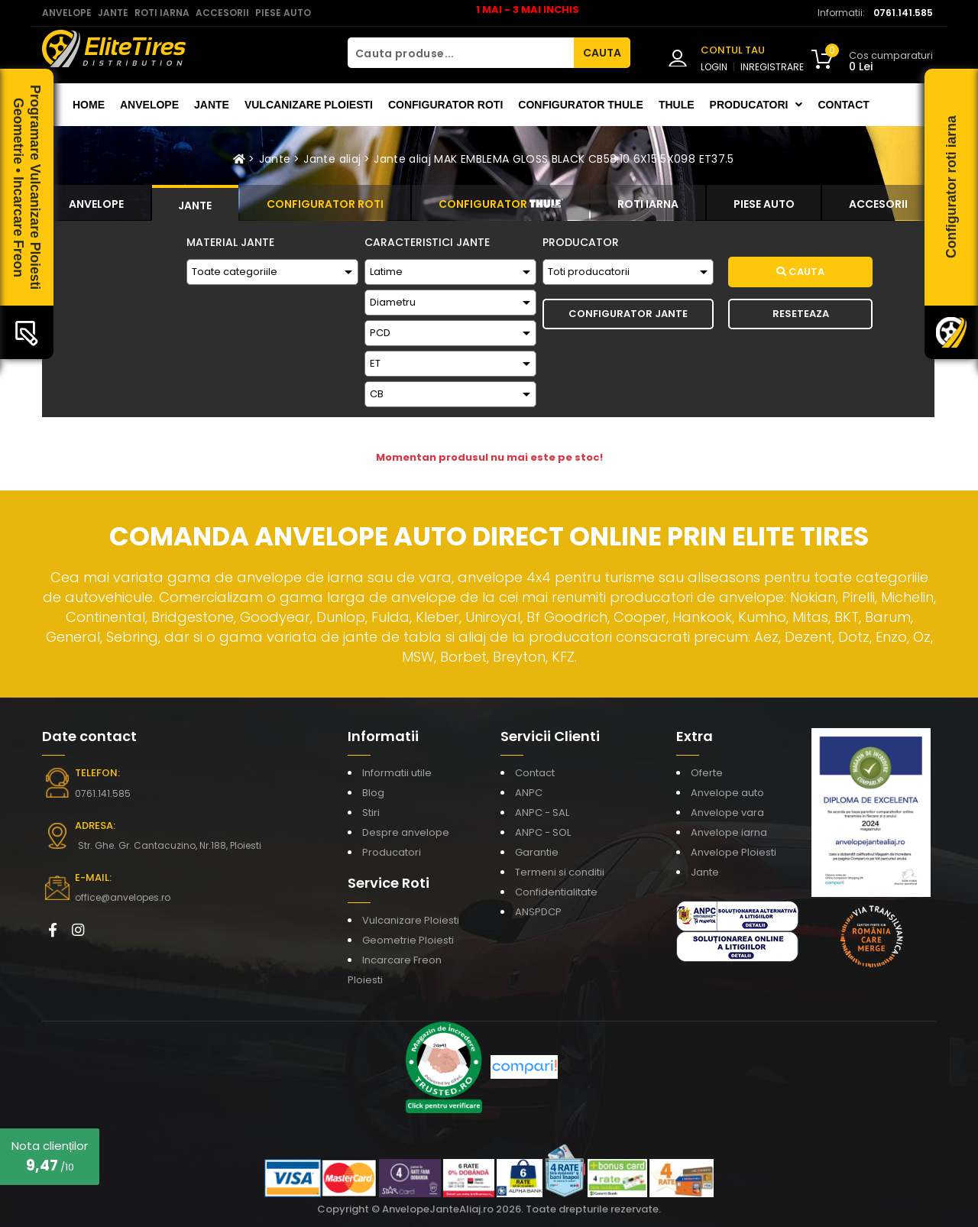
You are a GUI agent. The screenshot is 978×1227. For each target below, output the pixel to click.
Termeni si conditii (559, 872)
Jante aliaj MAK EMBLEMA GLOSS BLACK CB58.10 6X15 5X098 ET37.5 (554, 159)
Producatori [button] (756, 105)
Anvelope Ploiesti (733, 852)
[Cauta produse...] (461, 52)
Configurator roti (445, 105)
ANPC (528, 792)
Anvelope (149, 105)
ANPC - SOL (543, 832)
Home (89, 105)
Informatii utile (397, 773)
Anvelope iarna (729, 832)
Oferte (707, 773)
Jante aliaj (332, 159)
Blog (373, 792)
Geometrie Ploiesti (408, 940)
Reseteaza (800, 313)
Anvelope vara (727, 812)
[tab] (96, 202)
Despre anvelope (405, 832)
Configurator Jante (628, 313)
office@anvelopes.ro (122, 897)
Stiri (371, 812)
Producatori (391, 852)
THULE (677, 105)
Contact (843, 105)
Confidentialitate (556, 892)
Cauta (800, 271)
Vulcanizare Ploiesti (308, 105)
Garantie (537, 852)
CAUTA (602, 52)
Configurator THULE (580, 105)
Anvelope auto (727, 792)
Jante (211, 105)
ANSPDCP (538, 912)
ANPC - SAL (542, 812)
